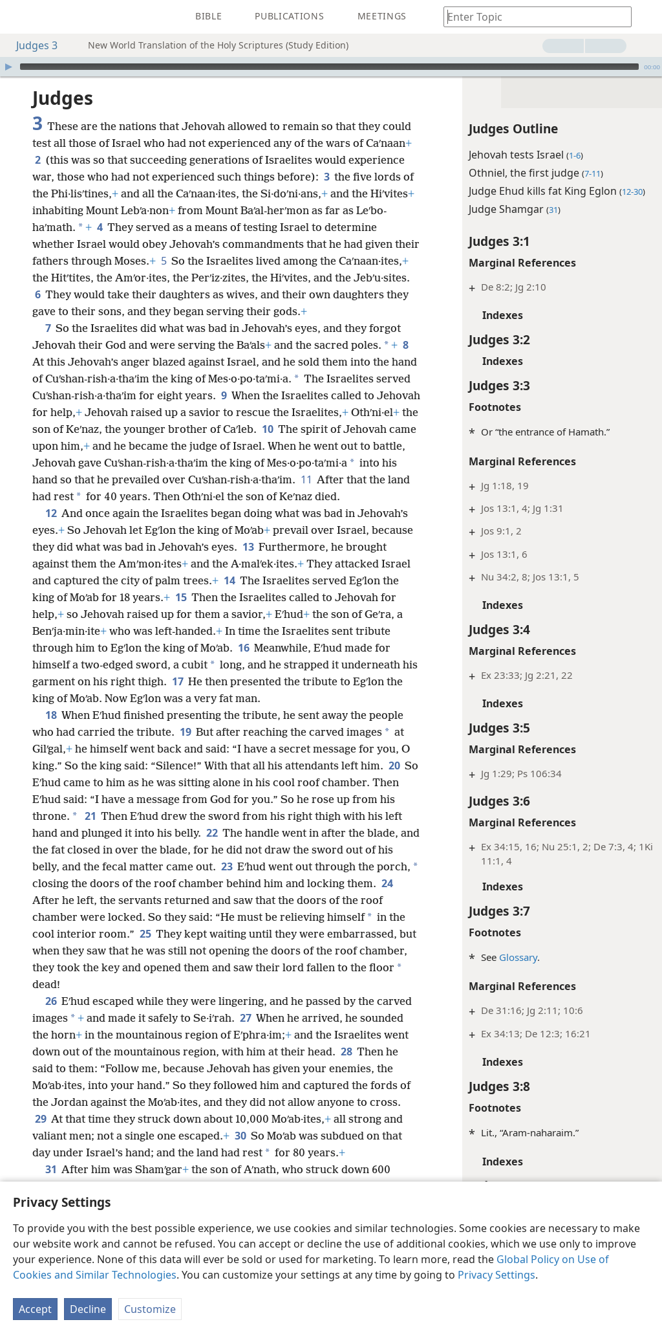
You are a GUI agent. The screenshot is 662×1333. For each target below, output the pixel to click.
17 (72, 732)
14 (40, 631)
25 (288, 984)
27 (283, 1068)
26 (51, 1051)
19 (185, 782)
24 (155, 950)
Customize (150, 1309)
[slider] (329, 66)
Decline (88, 1309)
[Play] (8, 66)
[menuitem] (19, 17)
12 (51, 547)
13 (327, 580)
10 (40, 463)
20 (66, 833)
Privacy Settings (496, 1275)
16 (88, 698)
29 (156, 1169)
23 (329, 917)
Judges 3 (30, 45)
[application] (331, 66)
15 (361, 631)
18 (51, 765)
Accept (35, 1309)
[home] (19, 17)
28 (71, 1119)
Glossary (492, 957)
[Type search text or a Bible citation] (531, 16)
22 (302, 883)
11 (108, 513)
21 (176, 866)
